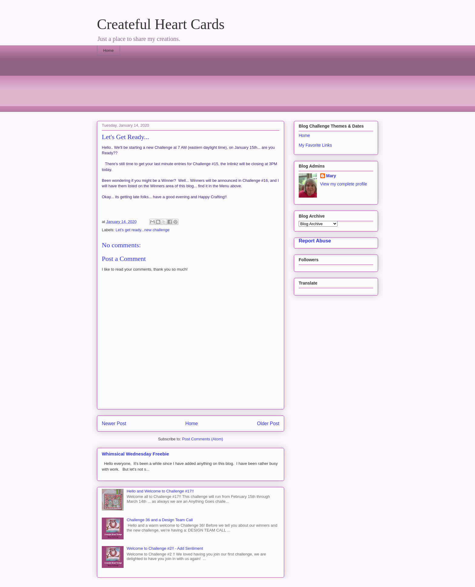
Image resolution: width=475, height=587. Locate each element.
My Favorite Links (315, 145)
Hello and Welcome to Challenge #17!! (160, 491)
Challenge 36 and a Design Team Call (160, 520)
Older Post (268, 423)
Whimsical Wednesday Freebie (135, 453)
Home (108, 50)
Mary (331, 175)
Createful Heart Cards (160, 24)
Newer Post (114, 423)
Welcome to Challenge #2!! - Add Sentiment (165, 548)
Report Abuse (315, 240)
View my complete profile (343, 184)
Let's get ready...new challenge (143, 230)
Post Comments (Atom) (202, 439)
